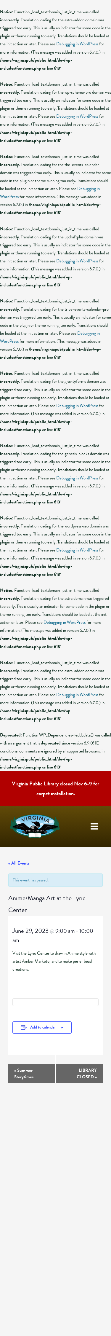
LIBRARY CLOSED (87, 1073)
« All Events (18, 863)
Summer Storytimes (23, 1073)
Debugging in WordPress (77, 44)
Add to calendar (43, 1027)
